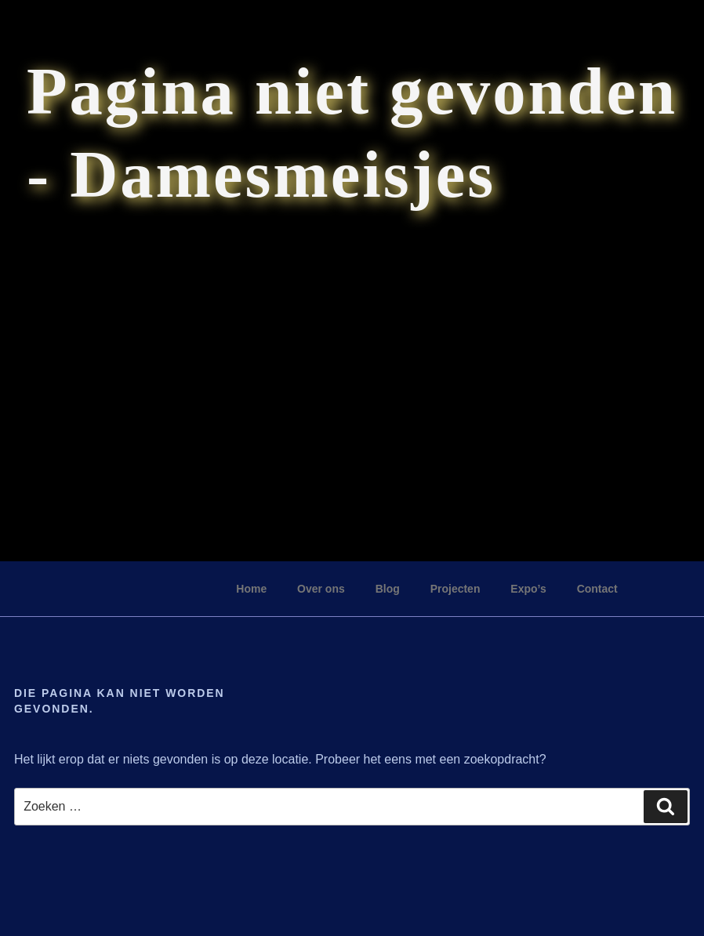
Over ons (321, 588)
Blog (388, 588)
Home (251, 588)
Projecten (455, 588)
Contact (597, 588)
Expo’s (528, 588)
